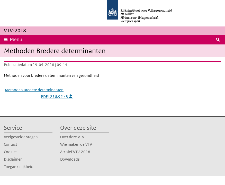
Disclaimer (13, 159)
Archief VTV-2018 (75, 151)
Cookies (10, 151)
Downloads (69, 159)
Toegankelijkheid (18, 166)
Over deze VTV (72, 136)
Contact (10, 144)
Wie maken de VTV (76, 144)
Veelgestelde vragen (21, 136)
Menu (16, 39)
